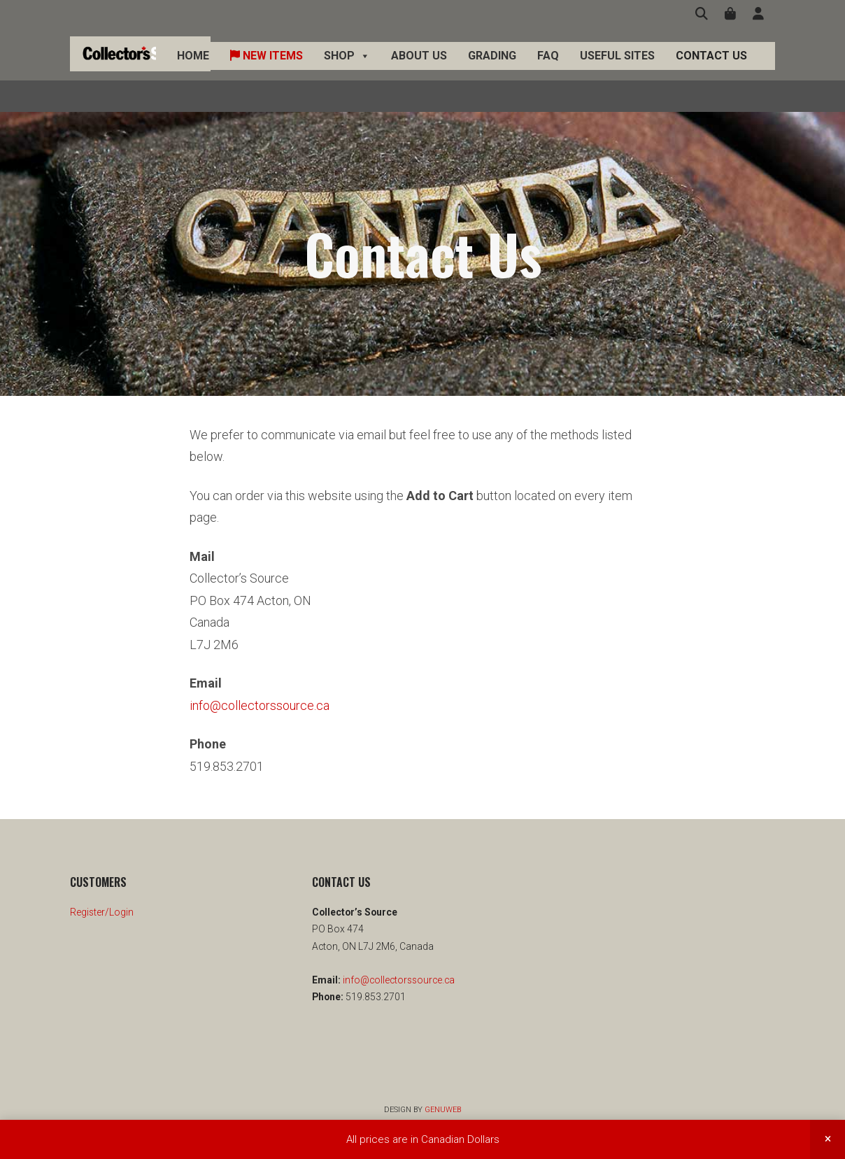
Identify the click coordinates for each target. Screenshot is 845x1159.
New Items (266, 71)
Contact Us (711, 71)
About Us (419, 71)
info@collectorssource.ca (259, 705)
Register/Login (102, 912)
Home (193, 71)
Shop (347, 71)
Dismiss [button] (827, 1139)
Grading (492, 71)
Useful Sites (617, 71)
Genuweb (443, 1109)
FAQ (548, 71)
